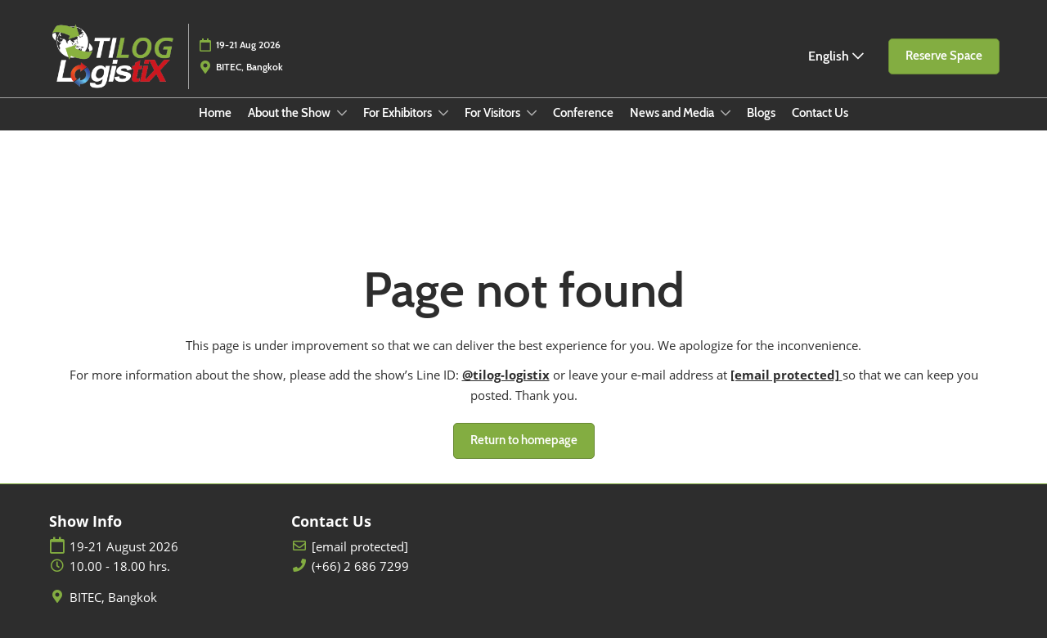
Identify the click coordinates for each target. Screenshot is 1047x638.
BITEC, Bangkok (113, 597)
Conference (583, 113)
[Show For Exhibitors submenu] (443, 113)
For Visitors (494, 113)
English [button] (836, 56)
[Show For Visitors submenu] (532, 113)
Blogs (761, 113)
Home (215, 113)
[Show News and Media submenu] (725, 113)
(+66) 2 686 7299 (360, 566)
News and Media (673, 113)
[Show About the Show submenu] (342, 113)
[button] (944, 56)
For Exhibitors (398, 113)
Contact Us (820, 113)
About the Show (290, 113)
